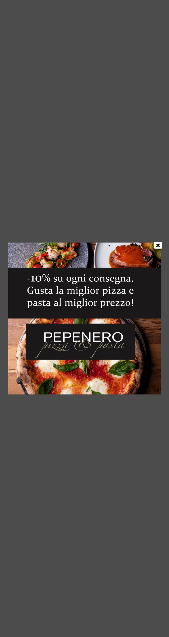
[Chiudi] (158, 245)
